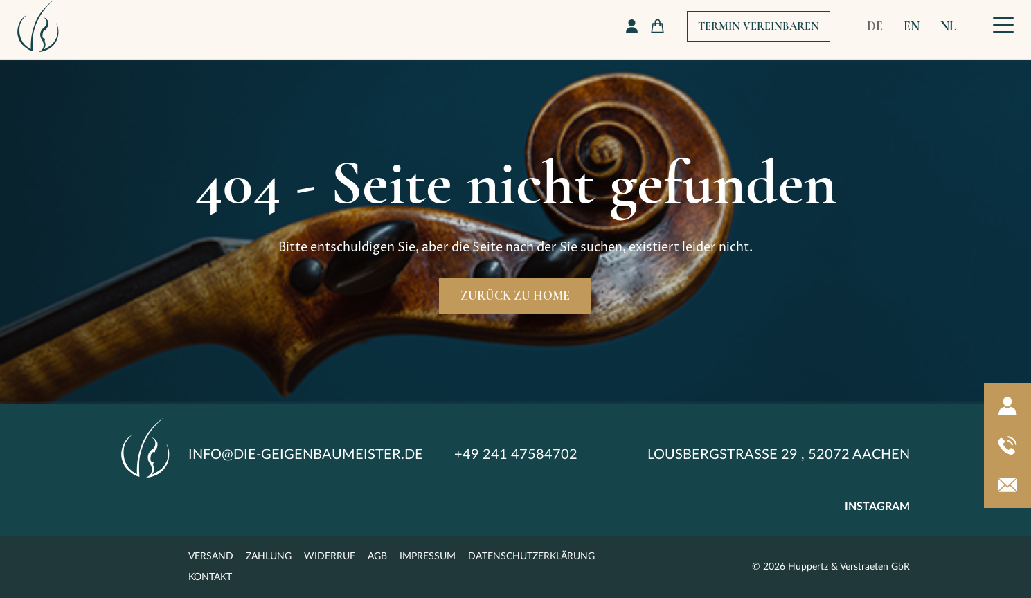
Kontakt (210, 577)
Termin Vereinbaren (758, 26)
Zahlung (269, 556)
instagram (877, 506)
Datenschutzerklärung (531, 556)
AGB (377, 556)
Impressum (428, 556)
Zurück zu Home (515, 295)
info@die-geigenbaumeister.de (305, 455)
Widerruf (329, 556)
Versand (210, 556)
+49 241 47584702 (515, 455)
